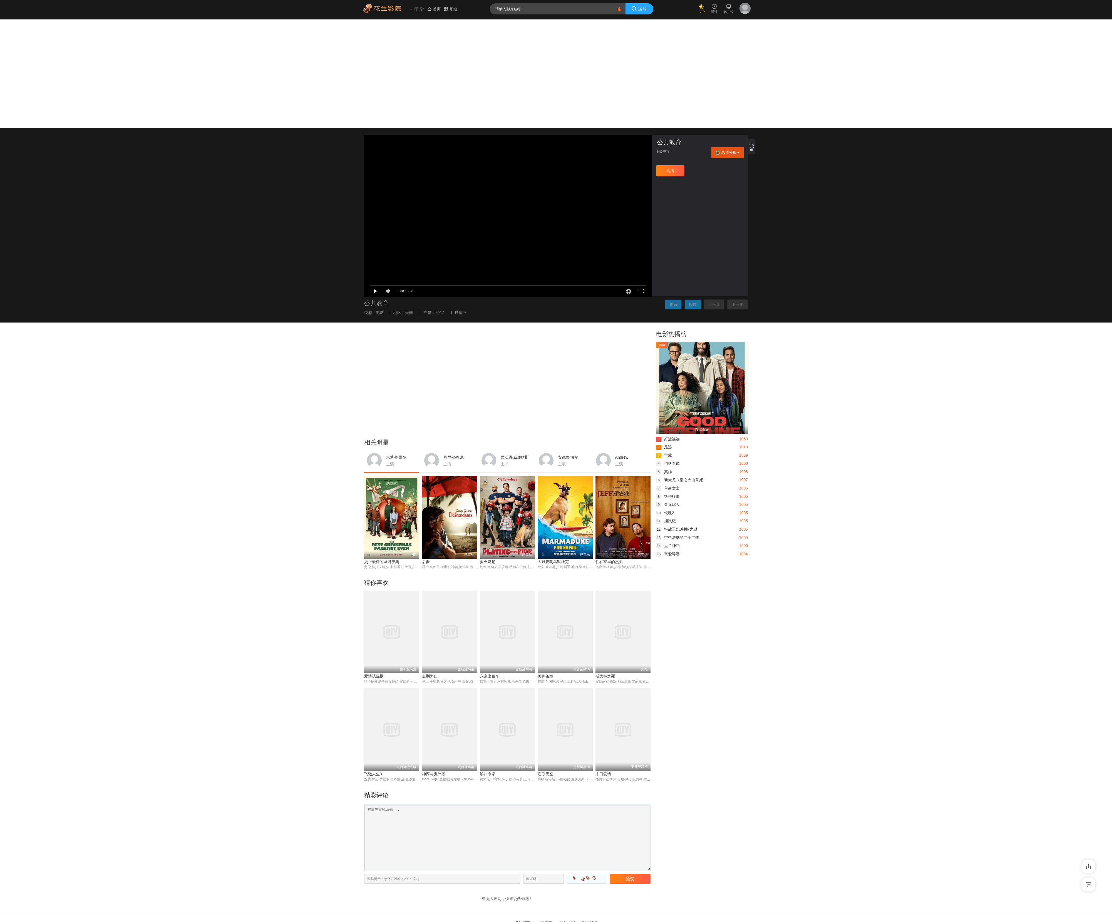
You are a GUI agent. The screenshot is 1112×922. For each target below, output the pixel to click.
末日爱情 (603, 666)
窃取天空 (545, 666)
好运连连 (668, 330)
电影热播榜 (671, 225)
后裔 (426, 453)
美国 (409, 204)
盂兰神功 (668, 437)
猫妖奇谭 (668, 355)
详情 (461, 204)
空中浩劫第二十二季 (677, 429)
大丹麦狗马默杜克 (553, 453)
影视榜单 (590, 814)
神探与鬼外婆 (433, 666)
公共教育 (669, 34)
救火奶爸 (487, 453)
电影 (380, 204)
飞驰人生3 (373, 666)
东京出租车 (489, 568)
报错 (693, 196)
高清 (670, 62)
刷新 (673, 196)
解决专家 (487, 666)
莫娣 (664, 363)
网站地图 (567, 814)
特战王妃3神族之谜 (677, 421)
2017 (439, 204)
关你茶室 (545, 568)
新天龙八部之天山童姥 (679, 371)
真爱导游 (668, 445)
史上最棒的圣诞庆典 (381, 453)
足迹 (664, 338)
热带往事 (668, 388)
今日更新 (545, 814)
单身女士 (668, 380)
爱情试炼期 (374, 568)
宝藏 (664, 346)
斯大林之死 (605, 568)
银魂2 (665, 404)
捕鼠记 (666, 412)
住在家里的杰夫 (609, 453)
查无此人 (668, 396)
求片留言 (522, 814)
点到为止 (430, 568)
